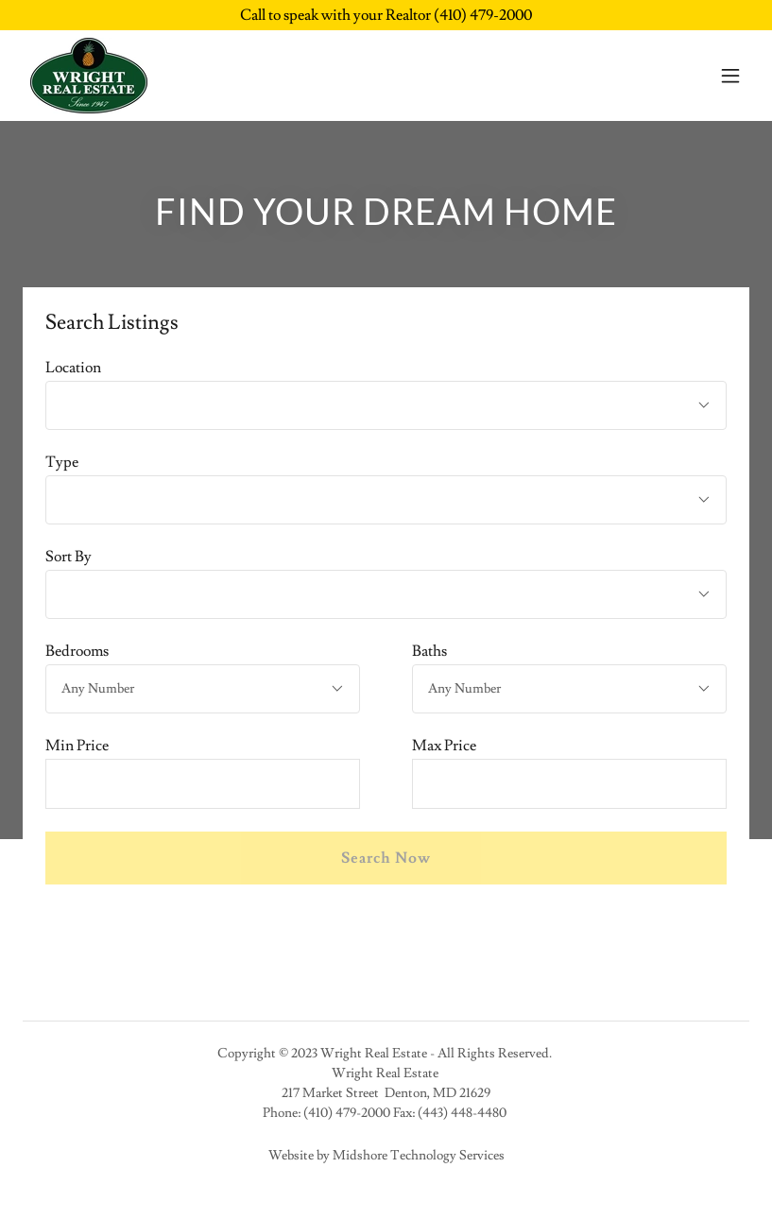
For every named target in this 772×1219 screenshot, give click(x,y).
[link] (88, 75)
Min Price (77, 745)
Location (73, 367)
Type (61, 462)
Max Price (444, 745)
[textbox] (202, 784)
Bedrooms (77, 651)
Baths (429, 651)
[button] (730, 75)
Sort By (68, 556)
